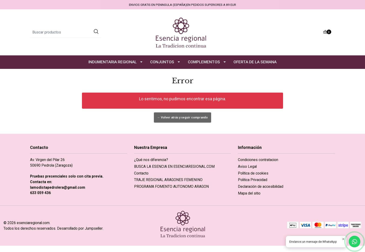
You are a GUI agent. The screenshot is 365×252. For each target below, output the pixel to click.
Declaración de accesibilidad (260, 186)
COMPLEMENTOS (204, 62)
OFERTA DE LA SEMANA (255, 62)
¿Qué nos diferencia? (151, 160)
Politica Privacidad (252, 180)
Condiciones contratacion (258, 160)
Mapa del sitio (249, 193)
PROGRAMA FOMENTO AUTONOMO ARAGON (171, 186)
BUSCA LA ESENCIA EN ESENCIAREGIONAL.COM (174, 166)
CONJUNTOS (162, 62)
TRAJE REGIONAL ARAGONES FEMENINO (168, 180)
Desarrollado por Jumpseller (80, 228)
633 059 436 (40, 193)
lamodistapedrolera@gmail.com (57, 187)
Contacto (141, 173)
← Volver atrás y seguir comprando (182, 117)
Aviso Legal (247, 166)
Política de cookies (253, 173)
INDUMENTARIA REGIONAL (112, 62)
